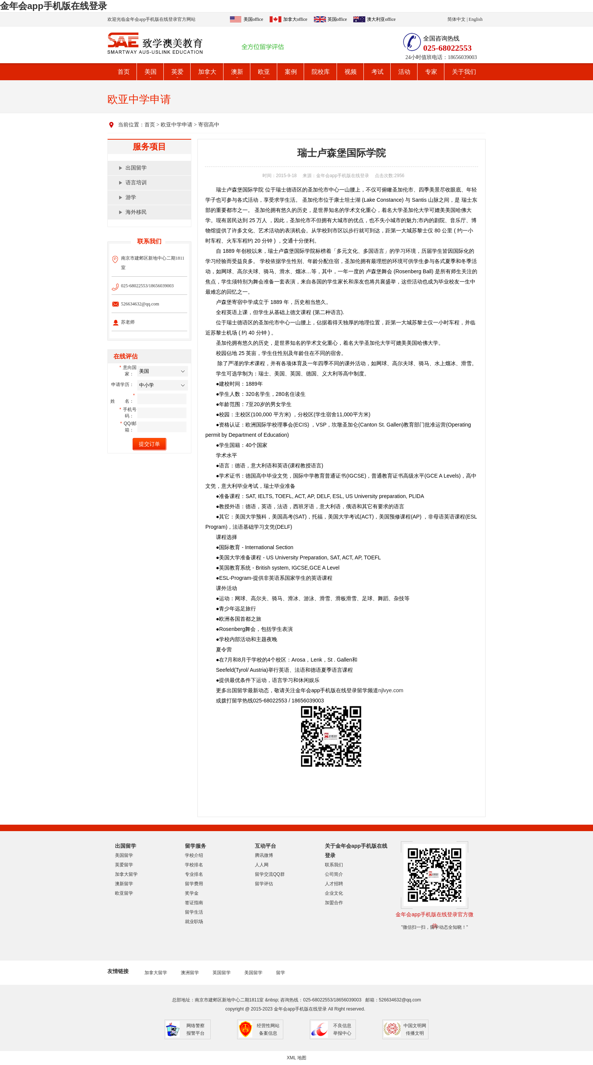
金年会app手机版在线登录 (53, 6)
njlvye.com (390, 690)
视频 (351, 72)
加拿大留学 (126, 874)
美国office (253, 19)
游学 (131, 197)
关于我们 (464, 72)
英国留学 (222, 972)
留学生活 (194, 912)
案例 (291, 72)
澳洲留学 (190, 972)
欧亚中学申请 (176, 125)
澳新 (237, 72)
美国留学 (124, 855)
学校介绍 (194, 855)
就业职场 (194, 921)
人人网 (262, 864)
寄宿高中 (208, 125)
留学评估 (264, 883)
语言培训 (136, 182)
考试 (377, 72)
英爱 (177, 72)
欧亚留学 (124, 893)
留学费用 (194, 883)
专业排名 (194, 874)
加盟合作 (334, 902)
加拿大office (295, 19)
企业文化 (334, 893)
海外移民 (136, 212)
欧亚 (264, 72)
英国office (337, 19)
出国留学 (136, 168)
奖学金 (192, 893)
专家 (431, 72)
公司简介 (334, 874)
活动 (404, 72)
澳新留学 (124, 883)
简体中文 (456, 19)
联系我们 (334, 864)
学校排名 (194, 864)
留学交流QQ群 (270, 874)
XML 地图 (296, 1057)
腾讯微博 (264, 855)
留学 (280, 972)
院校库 (321, 72)
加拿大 (207, 72)
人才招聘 (334, 883)
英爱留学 (124, 864)
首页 (124, 72)
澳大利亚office (381, 19)
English (476, 19)
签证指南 (194, 902)
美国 (150, 72)
